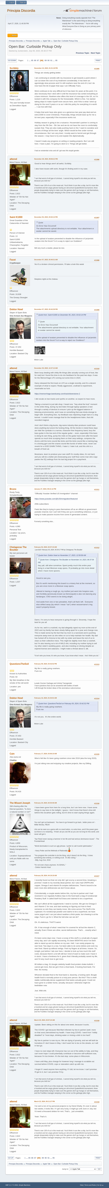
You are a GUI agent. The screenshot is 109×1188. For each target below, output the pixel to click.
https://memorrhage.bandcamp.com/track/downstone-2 (57, 394)
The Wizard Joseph (20, 803)
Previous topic (82, 53)
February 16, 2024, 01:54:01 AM (45, 698)
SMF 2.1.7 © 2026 (11, 1185)
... (30, 60)
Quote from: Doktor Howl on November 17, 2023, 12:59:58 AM (62, 555)
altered (13, 159)
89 (46, 60)
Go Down (12, 60)
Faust (13, 259)
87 (38, 60)
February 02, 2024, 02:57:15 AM (45, 547)
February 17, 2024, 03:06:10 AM (45, 753)
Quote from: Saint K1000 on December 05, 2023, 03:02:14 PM (62, 315)
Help (81, 1185)
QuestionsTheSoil (19, 664)
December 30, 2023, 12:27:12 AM (46, 368)
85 (32, 60)
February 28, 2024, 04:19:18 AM (45, 875)
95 (56, 60)
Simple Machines (24, 1185)
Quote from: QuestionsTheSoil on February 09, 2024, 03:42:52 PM (63, 704)
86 (35, 60)
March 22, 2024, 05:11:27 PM (44, 1101)
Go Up (10, 1158)
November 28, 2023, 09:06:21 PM (46, 159)
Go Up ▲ (100, 1185)
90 (48, 60)
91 (51, 60)
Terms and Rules (90, 1185)
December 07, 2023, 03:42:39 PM (46, 309)
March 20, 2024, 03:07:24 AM (44, 1020)
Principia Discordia (21, 10)
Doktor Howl (16, 309)
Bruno (13, 489)
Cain (12, 754)
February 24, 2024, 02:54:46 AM (45, 803)
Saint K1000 (16, 217)
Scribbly (14, 68)
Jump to (65, 1169)
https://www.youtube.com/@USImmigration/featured (56, 499)
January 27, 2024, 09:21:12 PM (45, 489)
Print (98, 60)
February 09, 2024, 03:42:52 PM (45, 664)
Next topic (95, 53)
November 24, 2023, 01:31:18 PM (46, 68)
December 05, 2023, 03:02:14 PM (46, 217)
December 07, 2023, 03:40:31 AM (46, 259)
